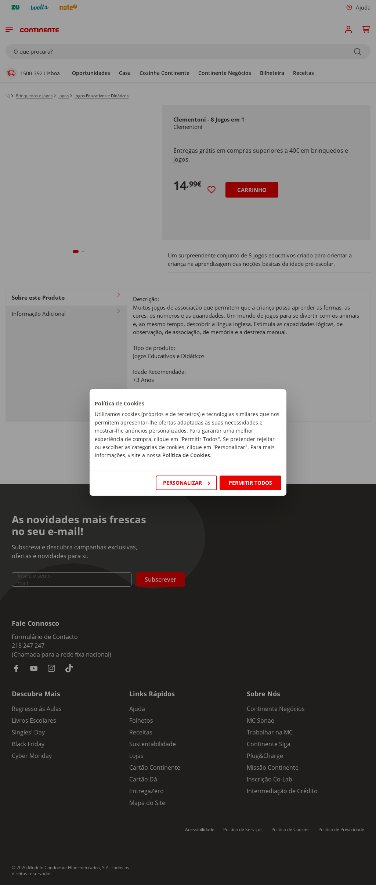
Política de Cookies (186, 455)
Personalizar (186, 482)
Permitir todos (250, 482)
